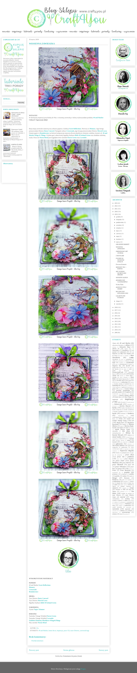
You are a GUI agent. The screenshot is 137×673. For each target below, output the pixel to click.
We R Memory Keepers (117, 503)
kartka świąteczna (117, 409)
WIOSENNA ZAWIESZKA (120, 247)
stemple (132, 488)
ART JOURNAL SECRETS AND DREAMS (121, 273)
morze (121, 438)
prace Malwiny (127, 462)
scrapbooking (116, 481)
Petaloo (118, 452)
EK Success (117, 382)
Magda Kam (120, 422)
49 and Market (98, 117)
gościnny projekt (117, 392)
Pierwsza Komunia (121, 264)
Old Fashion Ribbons (118, 445)
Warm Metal (44, 137)
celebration (120, 360)
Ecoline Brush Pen (129, 380)
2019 (116, 214)
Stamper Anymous (126, 486)
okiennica (129, 444)
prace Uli (67, 630)
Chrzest (127, 361)
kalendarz (129, 404)
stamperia (115, 488)
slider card (123, 484)
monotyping (115, 438)
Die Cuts (123, 367)
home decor (52, 630)
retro (123, 479)
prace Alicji (129, 455)
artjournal (123, 352)
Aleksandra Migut (125, 347)
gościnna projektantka (123, 390)
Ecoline (119, 380)
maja (117, 236)
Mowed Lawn (102, 131)
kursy (113, 418)
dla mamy (124, 369)
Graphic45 (128, 392)
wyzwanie (127, 509)
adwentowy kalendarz (117, 345)
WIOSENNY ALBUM (122, 277)
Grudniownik (115, 393)
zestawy (114, 514)
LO (133, 421)
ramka (124, 476)
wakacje (116, 502)
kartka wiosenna (128, 411)
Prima (114, 470)
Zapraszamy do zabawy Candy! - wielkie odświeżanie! (17, 114)
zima (121, 514)
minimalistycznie (116, 433)
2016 (116, 313)
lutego (118, 301)
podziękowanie (125, 452)
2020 (116, 211)
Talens (114, 491)
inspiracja (115, 399)
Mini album (126, 431)
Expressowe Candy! (16, 129)
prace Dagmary (129, 459)
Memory (93, 129)
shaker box (131, 483)
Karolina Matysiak (125, 406)
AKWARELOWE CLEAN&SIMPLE (122, 281)
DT (118, 374)
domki (113, 370)
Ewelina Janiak (118, 384)
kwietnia (118, 239)
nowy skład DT (123, 442)
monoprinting (129, 437)
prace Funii (120, 461)
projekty (127, 472)
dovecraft (126, 370)
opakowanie (124, 447)
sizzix (115, 484)
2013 (116, 321)
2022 (116, 206)
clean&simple (130, 362)
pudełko (117, 476)
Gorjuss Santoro (129, 389)
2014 (116, 318)
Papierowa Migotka (127, 451)
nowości (114, 442)
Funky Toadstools (116, 387)
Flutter (125, 385)
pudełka (131, 474)
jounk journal (131, 402)
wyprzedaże (128, 507)
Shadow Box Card (121, 483)
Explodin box (127, 384)
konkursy (131, 413)
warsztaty (129, 502)
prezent (130, 468)
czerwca (118, 233)
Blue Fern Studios (126, 353)
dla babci (130, 367)
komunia (123, 413)
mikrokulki (115, 431)
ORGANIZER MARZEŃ (122, 244)
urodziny (127, 499)
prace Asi (119, 458)
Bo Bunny (115, 355)
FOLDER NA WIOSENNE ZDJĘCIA (120, 260)
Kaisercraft (118, 404)
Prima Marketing (125, 470)
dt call (123, 374)
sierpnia (118, 228)
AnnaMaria (125, 350)
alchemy (114, 347)
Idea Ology (128, 397)
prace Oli (131, 464)
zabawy (122, 510)
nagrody (131, 438)
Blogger (83, 669)
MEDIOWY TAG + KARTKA (121, 268)
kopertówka (120, 415)
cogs (116, 364)
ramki (130, 476)
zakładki (130, 510)
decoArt (128, 366)
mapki (121, 426)
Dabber (130, 364)
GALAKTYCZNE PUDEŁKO (120, 296)
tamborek (122, 491)
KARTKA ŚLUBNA (16, 144)
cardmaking (129, 359)
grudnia (118, 217)
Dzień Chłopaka (124, 377)
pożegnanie (119, 454)
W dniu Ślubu (119, 284)
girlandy (121, 388)
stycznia (118, 304)
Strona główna (68, 650)
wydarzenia (127, 505)
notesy (129, 440)
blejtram (114, 353)
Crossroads (70, 131)
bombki (126, 355)
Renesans (126, 478)
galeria (124, 387)
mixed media (116, 437)
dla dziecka (115, 369)
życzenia (126, 514)
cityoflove (121, 362)
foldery (130, 385)
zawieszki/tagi (84, 630)
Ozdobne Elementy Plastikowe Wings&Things (44, 620)
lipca (117, 231)
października (120, 222)
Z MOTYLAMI (120, 255)
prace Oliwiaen (120, 467)
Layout (129, 418)
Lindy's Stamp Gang (119, 421)
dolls (130, 369)
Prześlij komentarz (37, 641)
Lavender (83, 137)
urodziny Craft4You (117, 500)
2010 (116, 330)
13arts (114, 343)
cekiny (114, 361)
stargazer (124, 488)
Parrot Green (72, 137)
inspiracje (60, 630)
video (125, 500)
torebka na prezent (126, 493)
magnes (124, 424)
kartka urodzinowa (129, 409)
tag (130, 489)
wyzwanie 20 (115, 510)
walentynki (122, 502)
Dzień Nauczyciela (123, 379)
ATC (130, 352)
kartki (114, 413)
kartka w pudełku (118, 411)
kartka (114, 408)
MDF (127, 427)
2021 (116, 209)
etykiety (132, 382)
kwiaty (121, 418)
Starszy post (103, 650)
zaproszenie (115, 512)
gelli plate (130, 387)
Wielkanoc (128, 503)
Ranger (114, 478)
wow (113, 505)
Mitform (130, 435)
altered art (115, 348)
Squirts (114, 486)
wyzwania (115, 509)
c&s (122, 359)
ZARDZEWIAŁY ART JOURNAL (122, 252)
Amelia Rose (127, 348)
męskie (132, 427)
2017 (116, 310)
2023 (116, 203)
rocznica (129, 479)
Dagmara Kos (116, 366)
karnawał (114, 406)
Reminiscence (44, 133)
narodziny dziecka (120, 440)
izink (119, 402)
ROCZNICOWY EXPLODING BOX (122, 292)
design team (115, 367)
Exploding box (116, 385)
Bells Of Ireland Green (82, 135)
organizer (126, 449)
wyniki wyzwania (117, 507)
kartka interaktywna (127, 408)
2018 (116, 307)
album (128, 345)
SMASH (130, 484)
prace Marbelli (117, 465)
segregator (125, 481)
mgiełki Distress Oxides (122, 429)
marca (118, 242)
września (118, 225)
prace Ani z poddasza (125, 457)
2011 (116, 327)
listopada (119, 219)
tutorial (122, 497)
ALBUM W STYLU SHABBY (121, 288)
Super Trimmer (39, 609)
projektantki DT (116, 472)
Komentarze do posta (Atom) (72, 656)
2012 (116, 324)
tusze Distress (74, 630)
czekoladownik (122, 364)
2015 (116, 316)
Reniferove (115, 479)
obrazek (131, 442)
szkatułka (117, 489)
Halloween (124, 393)
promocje (115, 474)
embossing (124, 382)
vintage (132, 500)
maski (121, 427)
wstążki (120, 505)
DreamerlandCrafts (117, 372)
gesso (113, 389)
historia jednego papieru (126, 395)
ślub (124, 489)
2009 (116, 332)
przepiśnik (124, 474)
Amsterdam (115, 350)
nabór (126, 438)
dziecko (121, 375)
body (121, 355)
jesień (124, 402)
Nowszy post (34, 650)
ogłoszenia (119, 444)
